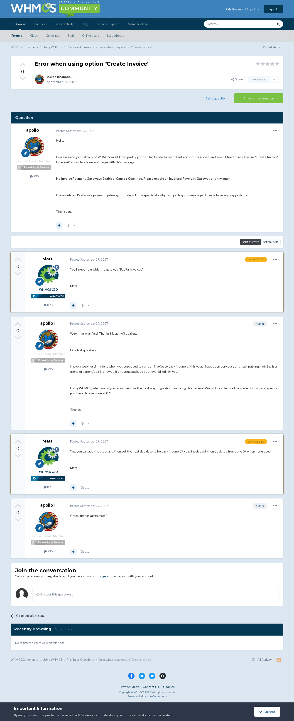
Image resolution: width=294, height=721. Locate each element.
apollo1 (67, 77)
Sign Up (274, 9)
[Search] (228, 24)
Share (237, 79)
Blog (85, 24)
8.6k (48, 305)
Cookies (169, 687)
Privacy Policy (129, 687)
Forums (16, 35)
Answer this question (258, 98)
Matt (47, 258)
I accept (267, 712)
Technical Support (108, 24)
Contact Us (151, 687)
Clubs (34, 35)
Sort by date (270, 242)
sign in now (108, 576)
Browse (20, 26)
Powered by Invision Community (147, 696)
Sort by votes (251, 242)
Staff (71, 35)
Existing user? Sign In (243, 9)
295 (34, 176)
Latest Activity (64, 24)
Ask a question (216, 98)
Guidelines (53, 35)
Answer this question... (54, 594)
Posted (75, 131)
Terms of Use (68, 715)
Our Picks (40, 24)
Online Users (90, 35)
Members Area (138, 24)
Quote (70, 225)
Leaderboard (115, 35)
